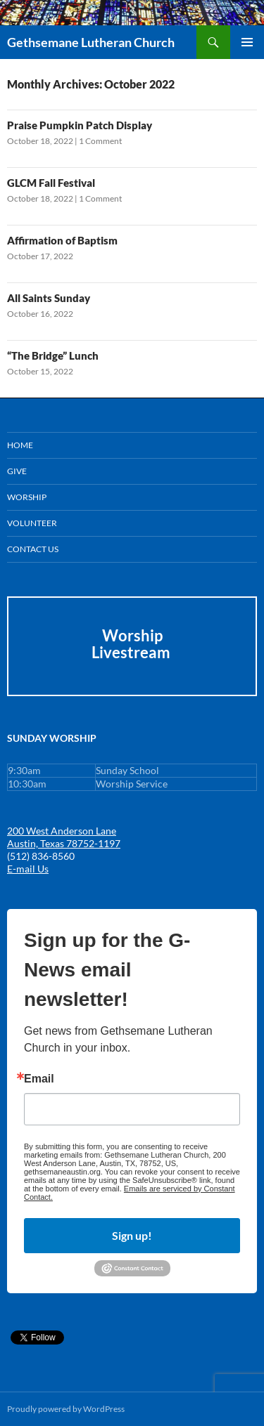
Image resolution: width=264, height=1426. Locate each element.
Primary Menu (247, 42)
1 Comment (100, 141)
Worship (26, 497)
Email (39, 1079)
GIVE (17, 471)
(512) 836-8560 (41, 856)
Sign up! (132, 1235)
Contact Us (32, 549)
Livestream (132, 652)
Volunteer (32, 523)
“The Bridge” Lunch (53, 355)
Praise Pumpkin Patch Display (79, 125)
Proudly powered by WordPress (66, 1409)
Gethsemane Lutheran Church (91, 42)
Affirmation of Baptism (62, 240)
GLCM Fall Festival (51, 182)
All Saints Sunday (48, 298)
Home (20, 445)
